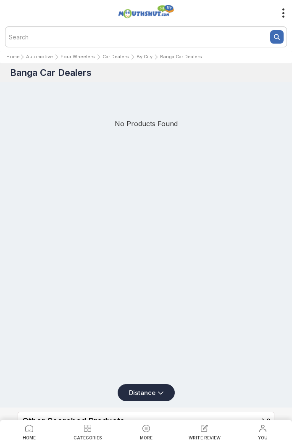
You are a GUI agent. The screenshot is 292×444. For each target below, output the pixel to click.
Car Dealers (116, 57)
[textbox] (146, 36)
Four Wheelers (78, 57)
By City (145, 57)
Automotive (39, 57)
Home (13, 57)
